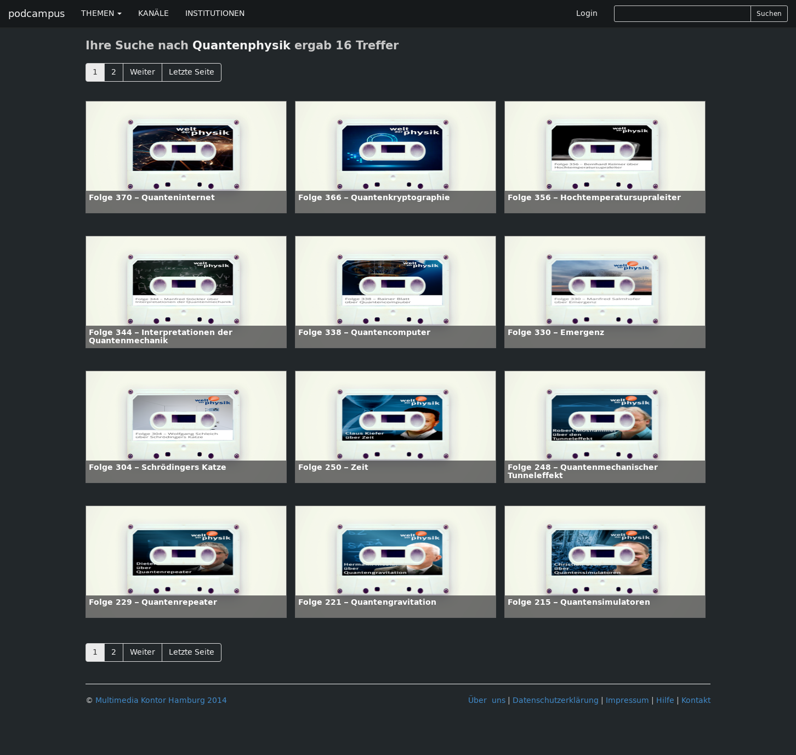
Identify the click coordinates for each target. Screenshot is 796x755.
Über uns (486, 700)
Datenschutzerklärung (556, 700)
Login (587, 13)
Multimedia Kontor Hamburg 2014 (161, 700)
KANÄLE (153, 13)
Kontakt (695, 700)
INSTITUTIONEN (215, 13)
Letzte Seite (191, 72)
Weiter (142, 72)
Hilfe (665, 700)
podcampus (36, 14)
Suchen (769, 14)
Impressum (627, 700)
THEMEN (101, 13)
